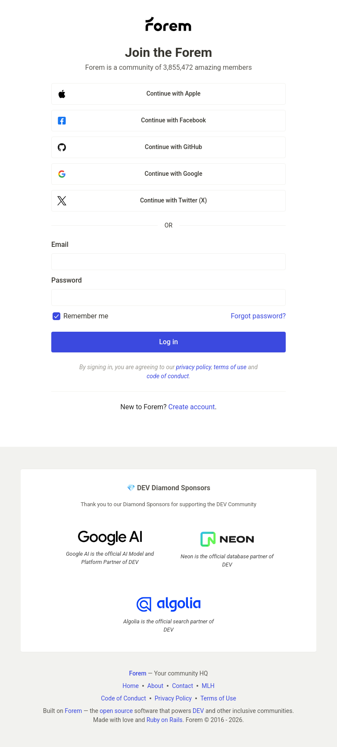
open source (116, 710)
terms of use (230, 367)
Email (60, 244)
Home (130, 685)
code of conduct (168, 376)
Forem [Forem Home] (138, 673)
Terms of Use (218, 698)
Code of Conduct (123, 698)
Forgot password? (258, 316)
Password (66, 280)
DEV (198, 710)
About (155, 685)
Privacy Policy (173, 698)
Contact (182, 685)
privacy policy (193, 367)
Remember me (85, 316)
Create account (191, 407)
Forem (73, 710)
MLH (208, 685)
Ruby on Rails (165, 719)
